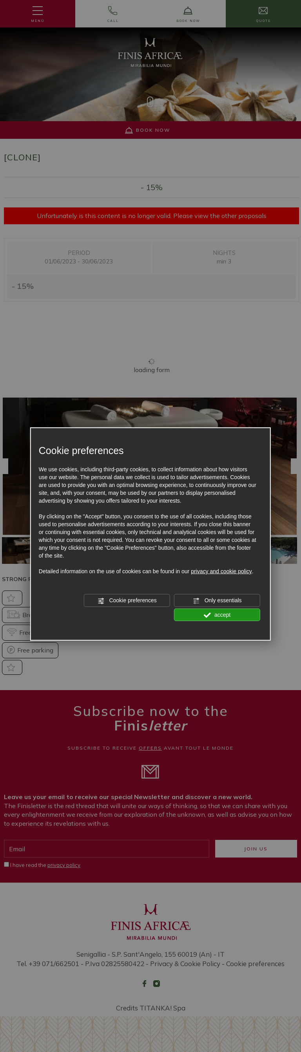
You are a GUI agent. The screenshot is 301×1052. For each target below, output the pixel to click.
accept (217, 614)
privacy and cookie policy (221, 571)
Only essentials (217, 600)
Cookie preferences (127, 600)
